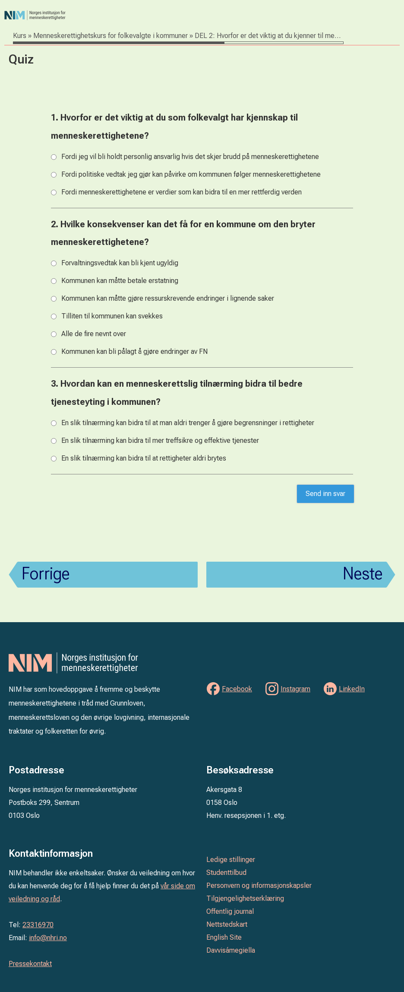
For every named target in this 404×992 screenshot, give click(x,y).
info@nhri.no (48, 938)
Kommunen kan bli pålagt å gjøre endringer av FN (134, 351)
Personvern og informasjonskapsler (259, 885)
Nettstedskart (226, 924)
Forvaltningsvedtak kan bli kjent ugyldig (119, 263)
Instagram (295, 689)
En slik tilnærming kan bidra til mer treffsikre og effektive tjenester (160, 440)
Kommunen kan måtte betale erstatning (119, 281)
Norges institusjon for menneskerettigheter (113, 15)
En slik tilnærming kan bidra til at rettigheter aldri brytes (143, 458)
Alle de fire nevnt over (93, 334)
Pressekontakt (30, 964)
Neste (362, 573)
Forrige (45, 573)
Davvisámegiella (230, 950)
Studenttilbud (226, 872)
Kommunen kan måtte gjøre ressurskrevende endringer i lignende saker (167, 298)
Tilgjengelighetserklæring (245, 898)
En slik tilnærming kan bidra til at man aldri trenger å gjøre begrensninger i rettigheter (187, 423)
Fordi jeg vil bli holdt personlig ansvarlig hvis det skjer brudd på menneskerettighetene (190, 157)
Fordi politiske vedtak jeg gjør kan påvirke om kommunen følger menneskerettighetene (191, 174)
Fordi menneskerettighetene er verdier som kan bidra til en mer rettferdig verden (181, 192)
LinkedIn (352, 689)
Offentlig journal (230, 911)
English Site (224, 937)
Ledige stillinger (230, 859)
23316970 (38, 925)
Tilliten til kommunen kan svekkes (112, 316)
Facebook (237, 689)
